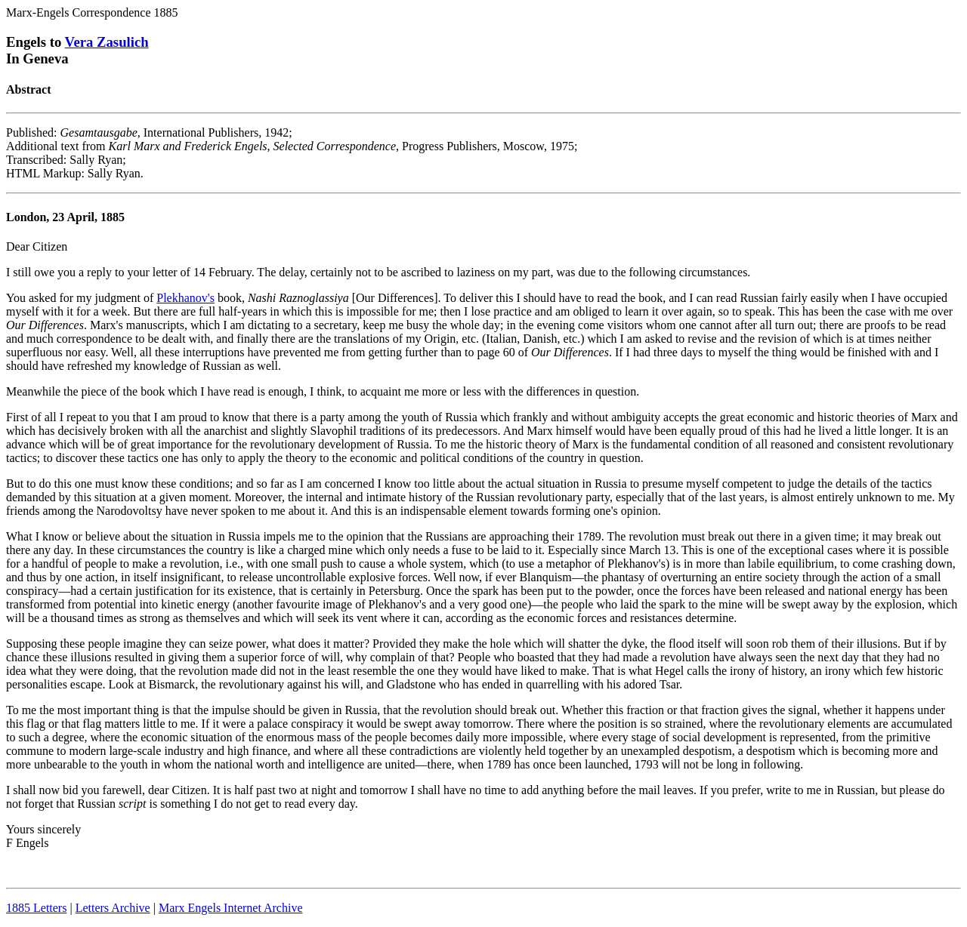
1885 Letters (36, 907)
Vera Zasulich (107, 42)
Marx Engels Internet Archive (231, 907)
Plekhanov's (185, 297)
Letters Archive (113, 907)
